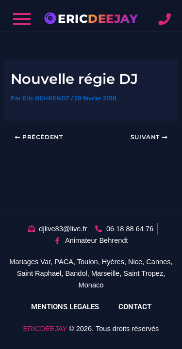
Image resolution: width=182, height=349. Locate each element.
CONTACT (134, 306)
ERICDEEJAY (45, 329)
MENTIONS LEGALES (65, 306)
